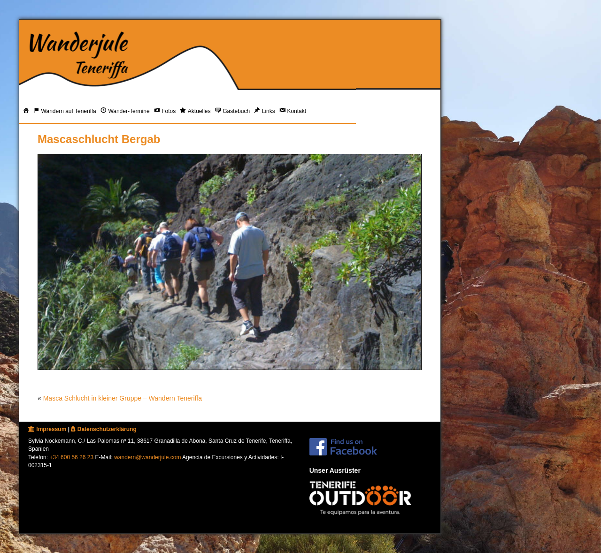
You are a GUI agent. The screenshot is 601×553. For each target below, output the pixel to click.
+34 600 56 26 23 (71, 457)
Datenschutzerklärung (103, 429)
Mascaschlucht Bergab (99, 139)
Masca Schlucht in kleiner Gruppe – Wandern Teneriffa (122, 398)
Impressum (47, 429)
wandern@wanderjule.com (147, 457)
